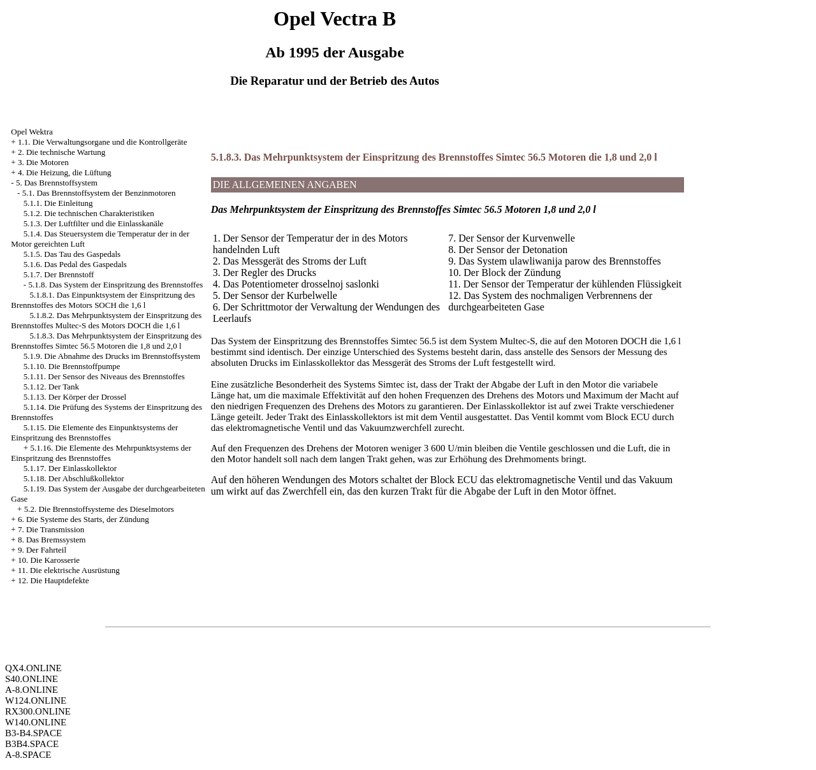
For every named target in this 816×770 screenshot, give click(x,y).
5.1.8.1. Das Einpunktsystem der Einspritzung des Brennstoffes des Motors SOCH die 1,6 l (103, 300)
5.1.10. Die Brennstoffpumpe (72, 366)
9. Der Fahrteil (42, 550)
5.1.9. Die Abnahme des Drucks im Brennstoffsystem (112, 356)
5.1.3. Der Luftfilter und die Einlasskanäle (94, 223)
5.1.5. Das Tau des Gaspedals (72, 254)
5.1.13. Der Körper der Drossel (75, 397)
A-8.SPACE (28, 755)
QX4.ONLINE (33, 668)
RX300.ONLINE (38, 711)
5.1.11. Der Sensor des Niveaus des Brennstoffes (104, 376)
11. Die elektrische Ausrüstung (69, 570)
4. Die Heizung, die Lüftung (65, 172)
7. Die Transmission (51, 529)
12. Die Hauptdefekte (53, 580)
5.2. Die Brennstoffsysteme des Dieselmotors (99, 509)
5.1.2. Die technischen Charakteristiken (89, 213)
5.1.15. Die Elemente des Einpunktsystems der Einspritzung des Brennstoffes (94, 432)
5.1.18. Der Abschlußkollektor (74, 478)
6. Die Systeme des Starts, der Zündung (83, 519)
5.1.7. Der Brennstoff (59, 274)
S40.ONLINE (31, 679)
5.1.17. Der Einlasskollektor (70, 468)
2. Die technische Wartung (61, 152)
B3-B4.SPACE (33, 733)
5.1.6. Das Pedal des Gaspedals (75, 264)
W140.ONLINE (35, 722)
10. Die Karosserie (49, 560)
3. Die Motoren (43, 162)
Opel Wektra (32, 131)
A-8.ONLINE (31, 690)
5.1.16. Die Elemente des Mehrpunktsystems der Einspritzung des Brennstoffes (101, 453)
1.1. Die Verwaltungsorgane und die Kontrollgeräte (102, 142)
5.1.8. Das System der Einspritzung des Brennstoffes (115, 284)
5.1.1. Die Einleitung (58, 203)
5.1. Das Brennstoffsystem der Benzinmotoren (99, 193)
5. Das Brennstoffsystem (57, 182)
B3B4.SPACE (32, 744)
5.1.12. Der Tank (51, 386)
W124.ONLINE (35, 700)
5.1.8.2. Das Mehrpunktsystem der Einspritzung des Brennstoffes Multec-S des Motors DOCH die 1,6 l (106, 320)
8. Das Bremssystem (52, 539)
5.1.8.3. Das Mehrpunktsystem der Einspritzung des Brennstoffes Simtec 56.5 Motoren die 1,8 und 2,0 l (106, 341)
